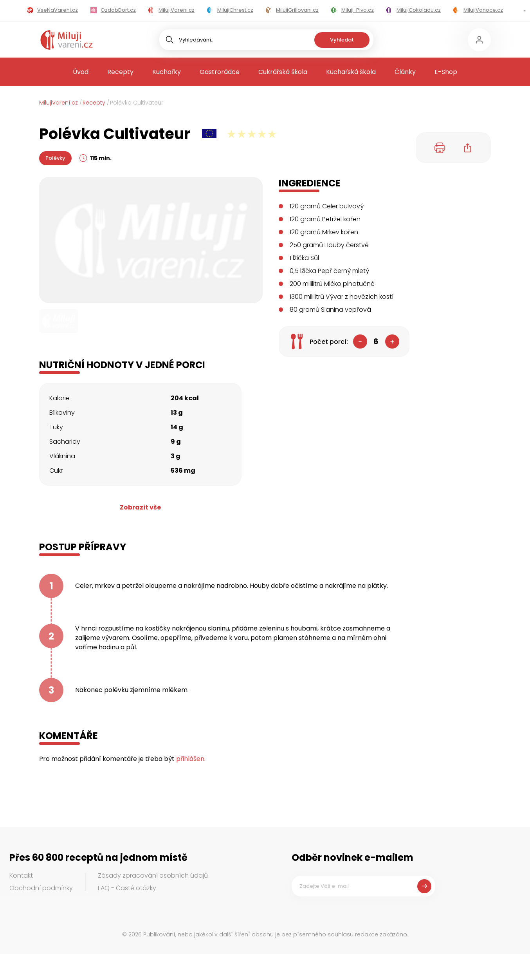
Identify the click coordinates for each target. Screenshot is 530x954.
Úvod (80, 71)
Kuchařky (166, 71)
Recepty (120, 71)
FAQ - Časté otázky (127, 888)
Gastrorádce (220, 71)
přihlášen (190, 758)
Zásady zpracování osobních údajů (153, 875)
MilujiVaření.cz (58, 103)
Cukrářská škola (282, 71)
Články (405, 71)
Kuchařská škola (351, 71)
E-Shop (445, 71)
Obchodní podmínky (41, 888)
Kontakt (21, 875)
